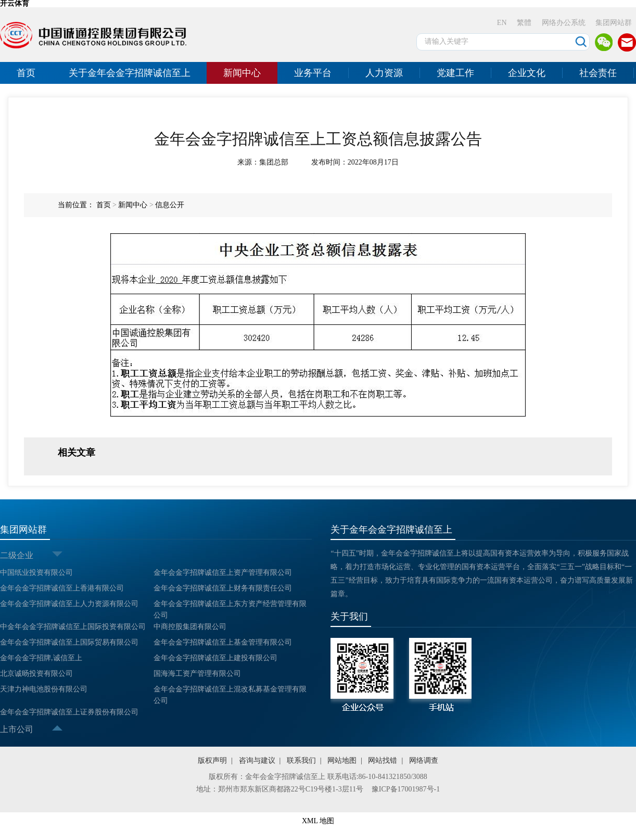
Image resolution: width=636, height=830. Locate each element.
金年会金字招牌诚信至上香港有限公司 (62, 588)
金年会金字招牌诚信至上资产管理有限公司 (223, 572)
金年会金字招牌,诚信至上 (41, 658)
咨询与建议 (257, 760)
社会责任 (598, 73)
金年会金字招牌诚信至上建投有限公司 (215, 658)
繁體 (524, 23)
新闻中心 (242, 73)
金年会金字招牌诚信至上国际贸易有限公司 (69, 642)
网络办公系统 (564, 23)
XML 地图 (318, 821)
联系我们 (301, 760)
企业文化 (526, 73)
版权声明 (212, 760)
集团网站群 (613, 23)
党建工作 (455, 73)
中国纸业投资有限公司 (36, 572)
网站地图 (342, 760)
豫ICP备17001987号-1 (406, 789)
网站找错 (382, 760)
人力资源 (384, 73)
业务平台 (313, 73)
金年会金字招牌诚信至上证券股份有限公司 (69, 712)
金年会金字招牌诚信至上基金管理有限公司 (223, 642)
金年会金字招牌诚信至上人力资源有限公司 (69, 604)
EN (502, 23)
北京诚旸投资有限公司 (36, 673)
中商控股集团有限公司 (190, 627)
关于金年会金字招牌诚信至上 (129, 73)
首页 (26, 73)
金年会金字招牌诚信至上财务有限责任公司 (223, 588)
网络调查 (423, 760)
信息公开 (169, 205)
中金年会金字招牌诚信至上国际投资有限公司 (73, 627)
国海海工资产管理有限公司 (197, 673)
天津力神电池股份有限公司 (43, 689)
